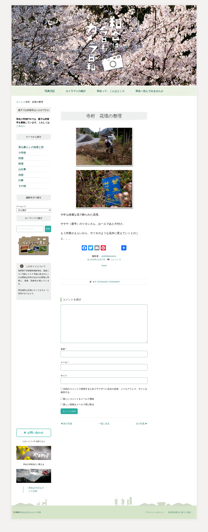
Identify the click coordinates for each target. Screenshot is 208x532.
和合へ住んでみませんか (149, 91)
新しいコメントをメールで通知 (78, 407)
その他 (22, 186)
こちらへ (20, 126)
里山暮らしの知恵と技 (31, 147)
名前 (63, 357)
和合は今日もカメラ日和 (30, 520)
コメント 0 (116, 259)
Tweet (104, 265)
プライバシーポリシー (154, 520)
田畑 (20, 158)
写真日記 (50, 91)
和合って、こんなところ (111, 91)
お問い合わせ (33, 440)
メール (65, 370)
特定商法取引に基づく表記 (179, 520)
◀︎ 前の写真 (66, 431)
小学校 (22, 152)
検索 (48, 229)
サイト (64, 383)
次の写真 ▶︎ (142, 431)
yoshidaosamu (108, 256)
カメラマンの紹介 (76, 91)
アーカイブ (21, 206)
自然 (20, 175)
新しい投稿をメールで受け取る (78, 412)
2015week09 (114, 282)
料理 (20, 163)
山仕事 (22, 169)
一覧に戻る (104, 431)
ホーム (19, 102)
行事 (20, 180)
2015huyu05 (102, 282)
